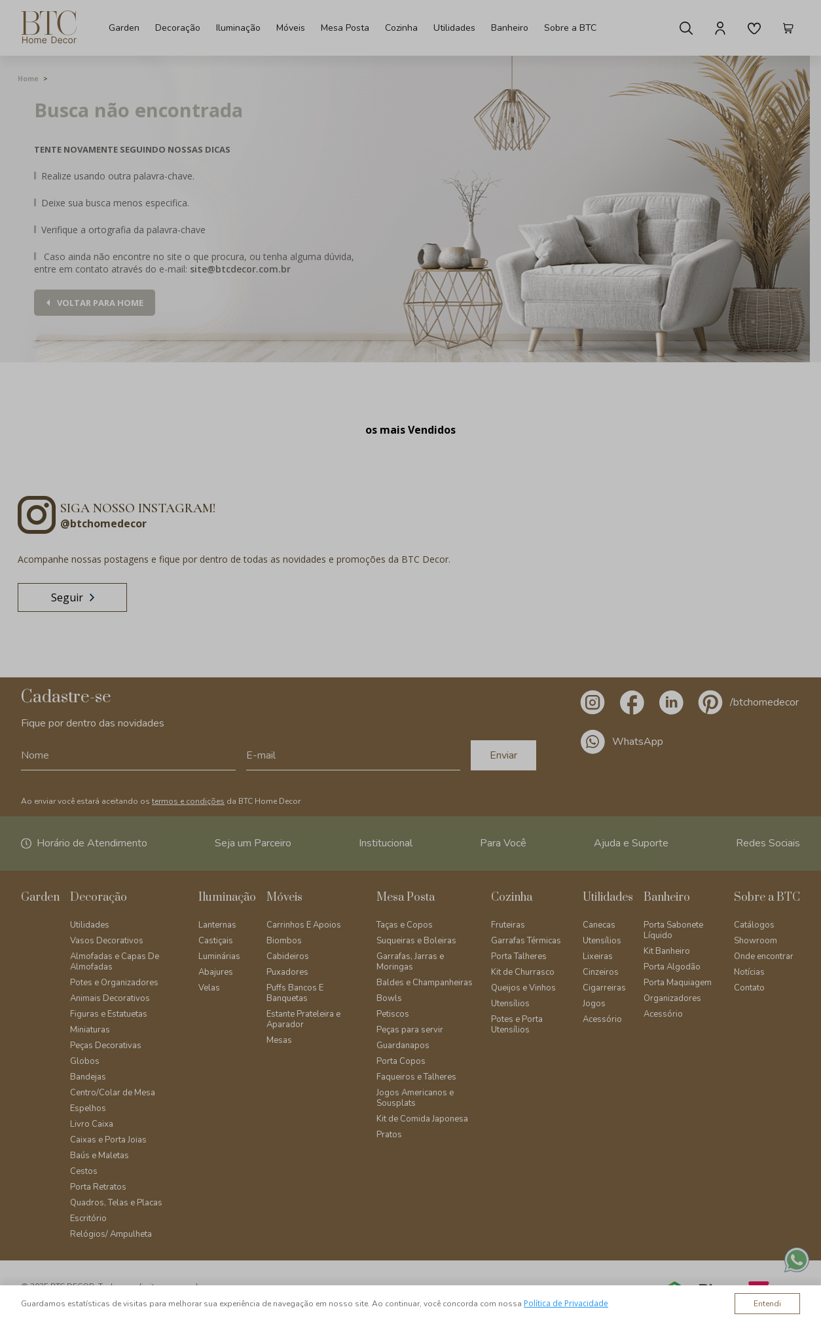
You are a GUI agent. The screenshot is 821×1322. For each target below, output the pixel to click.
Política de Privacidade (566, 1303)
